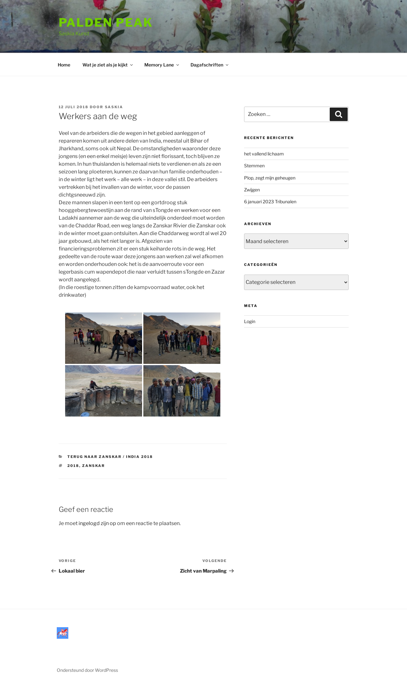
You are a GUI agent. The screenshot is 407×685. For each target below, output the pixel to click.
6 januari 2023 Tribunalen (270, 201)
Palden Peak (106, 22)
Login (249, 321)
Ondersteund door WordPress (87, 670)
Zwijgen (252, 189)
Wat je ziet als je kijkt (108, 64)
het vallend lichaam (264, 153)
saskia (114, 107)
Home (64, 64)
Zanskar (93, 465)
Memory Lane (162, 64)
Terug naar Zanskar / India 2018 (110, 456)
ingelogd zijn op (97, 523)
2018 (73, 465)
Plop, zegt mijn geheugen (269, 177)
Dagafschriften (210, 64)
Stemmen (254, 165)
